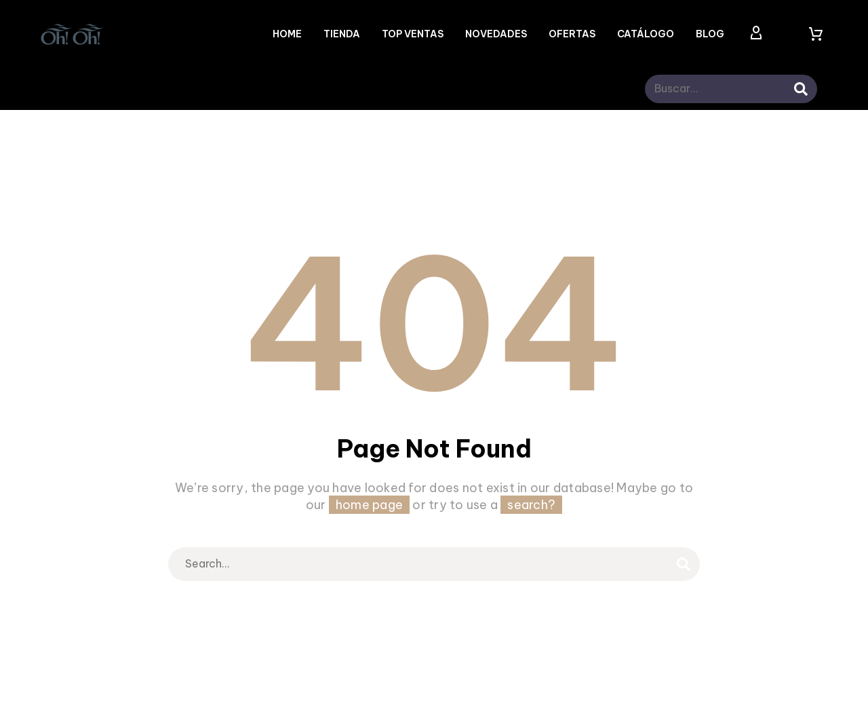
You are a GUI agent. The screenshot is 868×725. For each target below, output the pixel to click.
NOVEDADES (496, 34)
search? (531, 505)
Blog (710, 34)
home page (369, 505)
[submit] (801, 89)
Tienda (341, 34)
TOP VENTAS (412, 34)
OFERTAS (572, 34)
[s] (735, 89)
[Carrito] (816, 34)
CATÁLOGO (645, 34)
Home (287, 34)
